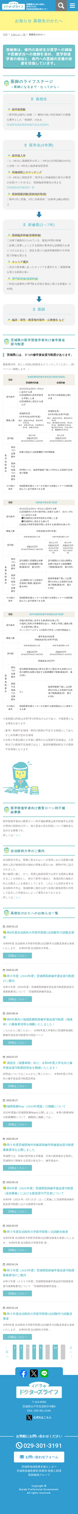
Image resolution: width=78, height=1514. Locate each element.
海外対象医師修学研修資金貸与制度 (46, 614)
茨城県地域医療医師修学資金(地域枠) (28, 124)
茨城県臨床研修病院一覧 (20, 187)
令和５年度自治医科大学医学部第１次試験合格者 (36, 1231)
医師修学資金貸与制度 (46, 502)
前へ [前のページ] (7, 1354)
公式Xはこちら (42, 1417)
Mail (55, 1373)
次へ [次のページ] (70, 1350)
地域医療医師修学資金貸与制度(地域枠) (46, 377)
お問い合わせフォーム (41, 1457)
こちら (17, 835)
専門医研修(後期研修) (25, 278)
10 (55, 1347)
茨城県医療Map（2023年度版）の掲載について (35, 1106)
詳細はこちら (16, 955)
